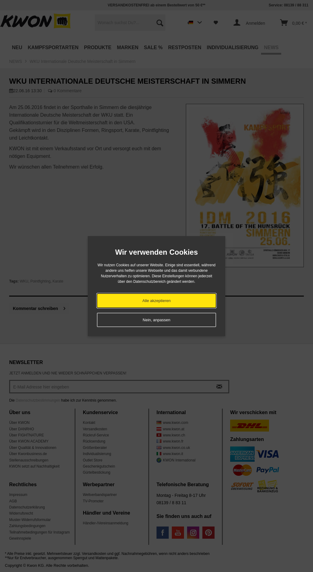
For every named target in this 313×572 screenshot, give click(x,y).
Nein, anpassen (156, 320)
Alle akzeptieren (156, 300)
